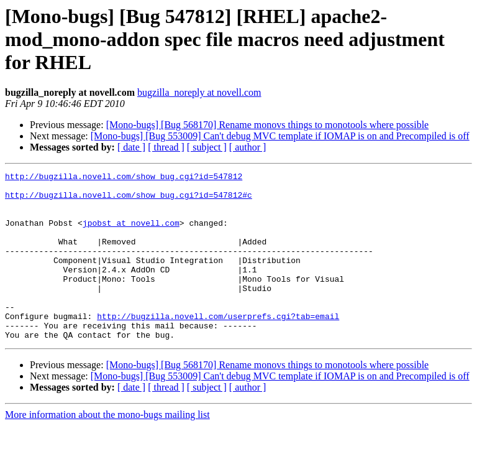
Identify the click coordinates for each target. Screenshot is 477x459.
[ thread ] (166, 147)
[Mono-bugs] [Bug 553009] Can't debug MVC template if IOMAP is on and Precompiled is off (280, 136)
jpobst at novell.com (131, 233)
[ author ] (247, 147)
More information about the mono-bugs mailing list (107, 448)
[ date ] (131, 147)
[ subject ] (207, 147)
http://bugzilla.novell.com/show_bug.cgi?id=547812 (123, 177)
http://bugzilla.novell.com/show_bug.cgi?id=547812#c (128, 200)
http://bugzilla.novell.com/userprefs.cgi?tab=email (218, 345)
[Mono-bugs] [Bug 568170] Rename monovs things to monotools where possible (267, 124)
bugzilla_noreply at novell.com (199, 92)
